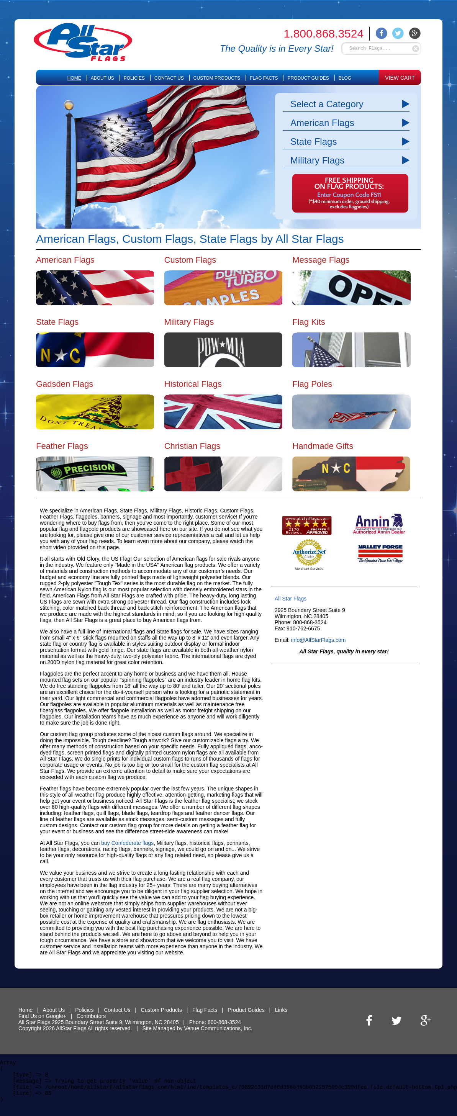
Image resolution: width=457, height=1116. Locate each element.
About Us (102, 78)
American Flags (322, 123)
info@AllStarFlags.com (318, 640)
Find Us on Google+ (42, 1016)
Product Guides (308, 78)
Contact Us (169, 78)
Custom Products (216, 78)
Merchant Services (309, 569)
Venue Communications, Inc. (218, 1028)
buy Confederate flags (127, 843)
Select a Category (327, 104)
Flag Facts (264, 78)
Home (74, 78)
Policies (134, 78)
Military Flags (317, 160)
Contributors (91, 1016)
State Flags (313, 141)
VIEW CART (400, 78)
